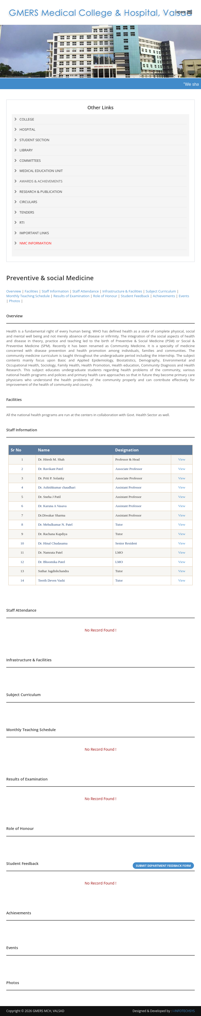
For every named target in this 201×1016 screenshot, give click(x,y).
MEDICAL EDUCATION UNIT (41, 170)
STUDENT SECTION (34, 139)
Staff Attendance (85, 291)
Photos (14, 301)
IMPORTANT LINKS (34, 233)
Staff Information (55, 291)
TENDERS (27, 212)
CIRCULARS (28, 201)
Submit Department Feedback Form (163, 866)
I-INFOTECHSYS (183, 1011)
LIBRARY (26, 150)
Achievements (164, 296)
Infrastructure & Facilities (122, 291)
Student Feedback (135, 296)
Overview (13, 291)
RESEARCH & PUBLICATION (41, 191)
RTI (22, 222)
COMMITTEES (30, 160)
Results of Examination (71, 296)
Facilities (31, 291)
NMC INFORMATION (36, 243)
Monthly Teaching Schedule (28, 296)
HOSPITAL (27, 129)
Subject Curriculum (161, 291)
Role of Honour (105, 296)
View (181, 459)
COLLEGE (27, 119)
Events (184, 296)
